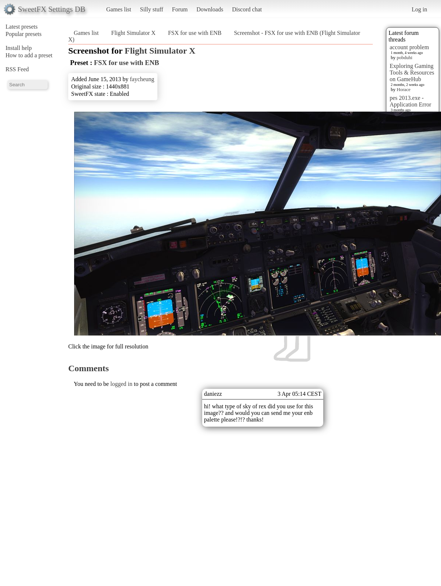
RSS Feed (17, 69)
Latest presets (22, 26)
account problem (409, 47)
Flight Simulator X (133, 33)
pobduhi (404, 57)
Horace (404, 89)
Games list (118, 9)
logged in (121, 384)
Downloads (209, 9)
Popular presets (23, 34)
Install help (19, 48)
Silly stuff (151, 9)
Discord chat (247, 9)
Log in (419, 9)
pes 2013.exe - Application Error (410, 101)
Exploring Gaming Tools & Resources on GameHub (412, 72)
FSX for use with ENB (195, 33)
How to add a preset (29, 55)
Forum (180, 9)
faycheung (142, 79)
